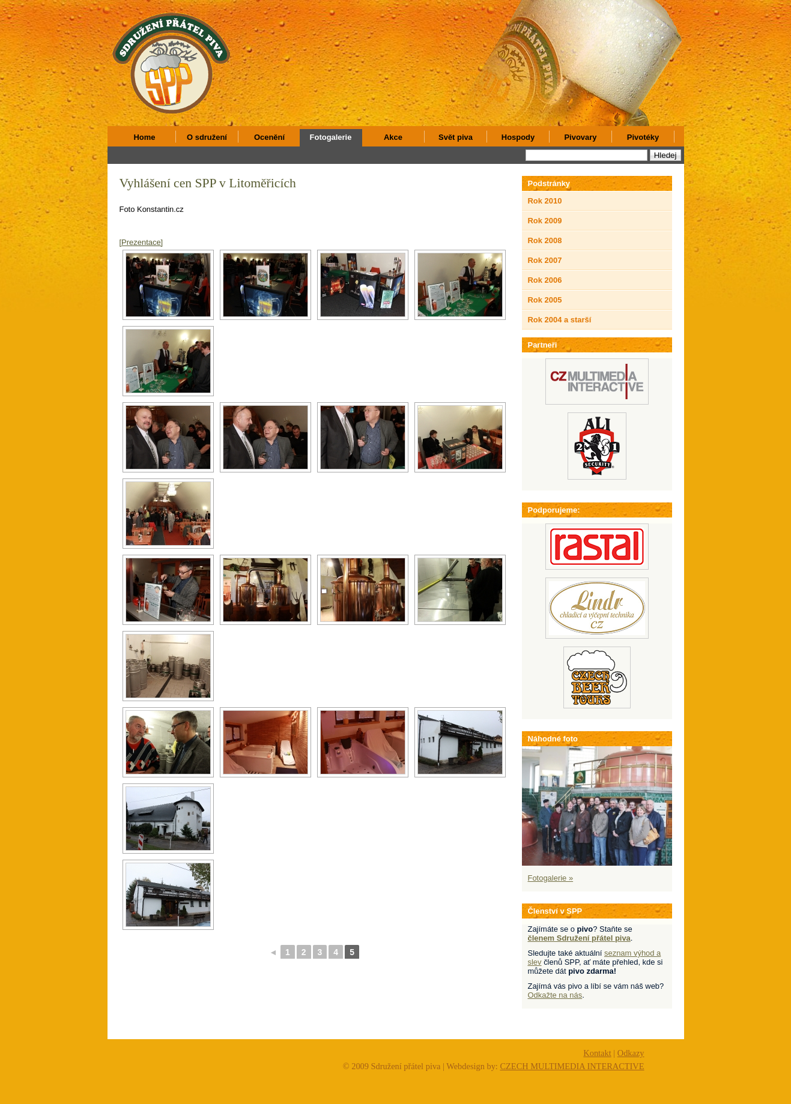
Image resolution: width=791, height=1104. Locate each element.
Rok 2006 (545, 280)
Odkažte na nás (555, 995)
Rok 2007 (545, 260)
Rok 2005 (545, 299)
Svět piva (455, 137)
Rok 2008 (545, 240)
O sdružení (207, 137)
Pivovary (580, 137)
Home (145, 137)
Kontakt (597, 1053)
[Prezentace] (141, 242)
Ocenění (269, 137)
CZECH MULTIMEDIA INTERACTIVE (572, 1066)
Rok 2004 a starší (560, 319)
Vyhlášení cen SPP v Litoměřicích (208, 183)
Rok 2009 (545, 220)
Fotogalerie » (551, 877)
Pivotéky (643, 137)
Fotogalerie (331, 137)
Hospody (518, 137)
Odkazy (630, 1053)
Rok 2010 (545, 200)
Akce (393, 137)
